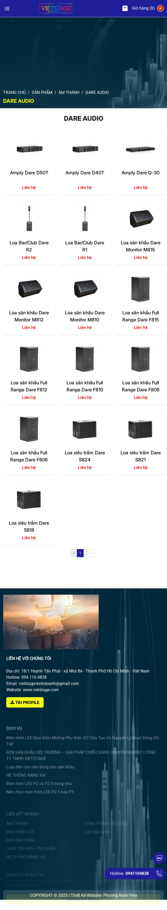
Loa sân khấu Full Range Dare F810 (84, 386)
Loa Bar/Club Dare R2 (29, 246)
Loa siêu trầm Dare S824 (85, 456)
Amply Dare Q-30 (140, 172)
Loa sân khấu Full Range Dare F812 (29, 386)
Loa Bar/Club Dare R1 (84, 246)
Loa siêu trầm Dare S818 (29, 526)
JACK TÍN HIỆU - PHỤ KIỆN (30, 852)
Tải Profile (24, 718)
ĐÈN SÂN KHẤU (20, 844)
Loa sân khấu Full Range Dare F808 (140, 386)
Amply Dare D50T (29, 172)
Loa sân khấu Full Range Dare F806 (29, 456)
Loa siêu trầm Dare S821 (141, 456)
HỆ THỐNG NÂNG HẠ (25, 784)
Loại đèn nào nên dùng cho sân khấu (40, 776)
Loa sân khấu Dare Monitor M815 (141, 246)
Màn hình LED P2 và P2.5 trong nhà (39, 793)
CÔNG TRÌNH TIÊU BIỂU (106, 827)
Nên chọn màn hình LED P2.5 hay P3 (40, 801)
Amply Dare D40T (84, 172)
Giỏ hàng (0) (138, 8)
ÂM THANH (16, 827)
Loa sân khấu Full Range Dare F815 (140, 316)
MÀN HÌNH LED (20, 836)
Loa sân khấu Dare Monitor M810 (85, 316)
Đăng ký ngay (83, 902)
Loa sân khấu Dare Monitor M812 (29, 316)
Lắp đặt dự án (97, 836)
